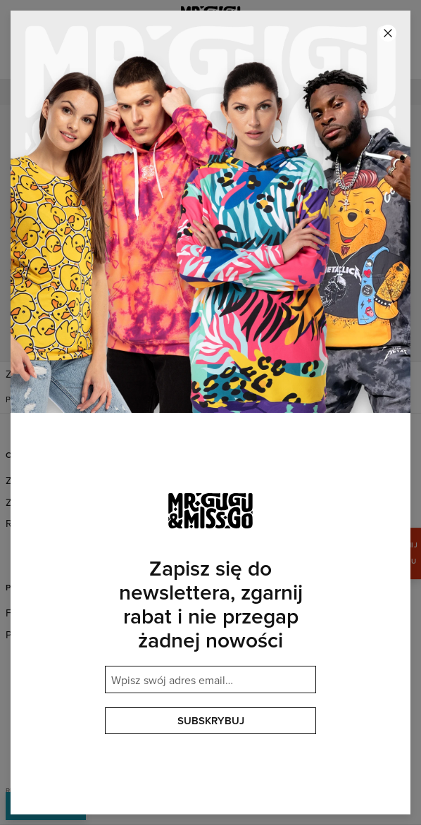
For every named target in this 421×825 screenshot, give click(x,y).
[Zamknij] (387, 33)
